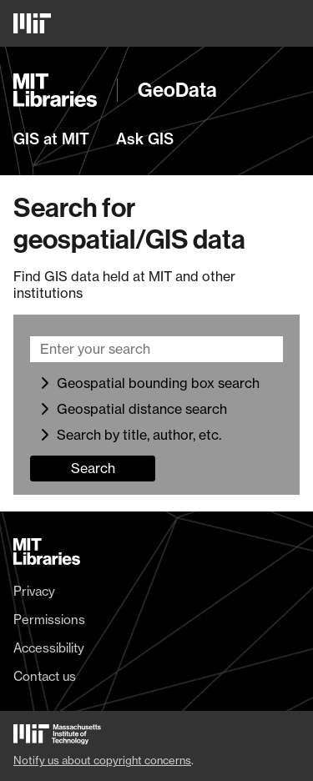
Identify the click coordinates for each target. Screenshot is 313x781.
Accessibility (48, 648)
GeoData (177, 90)
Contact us (44, 676)
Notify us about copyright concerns (102, 760)
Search (93, 468)
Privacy (34, 591)
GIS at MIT (51, 139)
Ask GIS (145, 139)
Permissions (49, 619)
